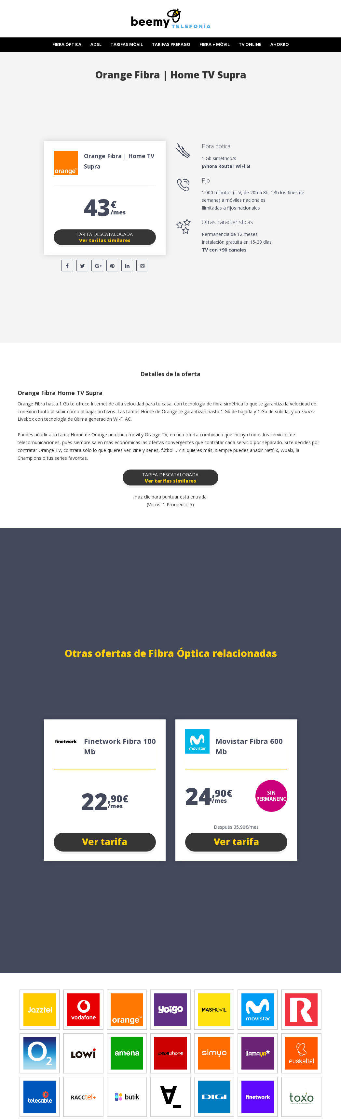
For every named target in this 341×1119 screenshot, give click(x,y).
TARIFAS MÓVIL (127, 44)
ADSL (96, 44)
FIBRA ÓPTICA (66, 44)
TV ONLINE (250, 44)
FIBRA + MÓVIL (214, 44)
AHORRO (279, 44)
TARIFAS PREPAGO (171, 44)
